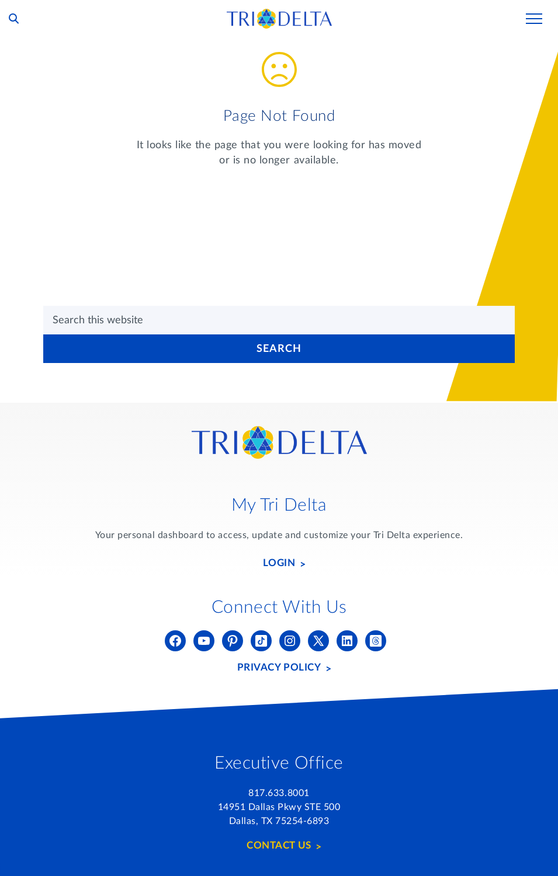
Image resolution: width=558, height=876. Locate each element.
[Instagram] (289, 640)
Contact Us (279, 845)
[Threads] (375, 640)
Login (279, 563)
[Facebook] (175, 640)
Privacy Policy (279, 667)
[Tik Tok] (261, 640)
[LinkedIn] (347, 640)
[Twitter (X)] (318, 640)
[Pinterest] (232, 640)
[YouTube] (203, 640)
